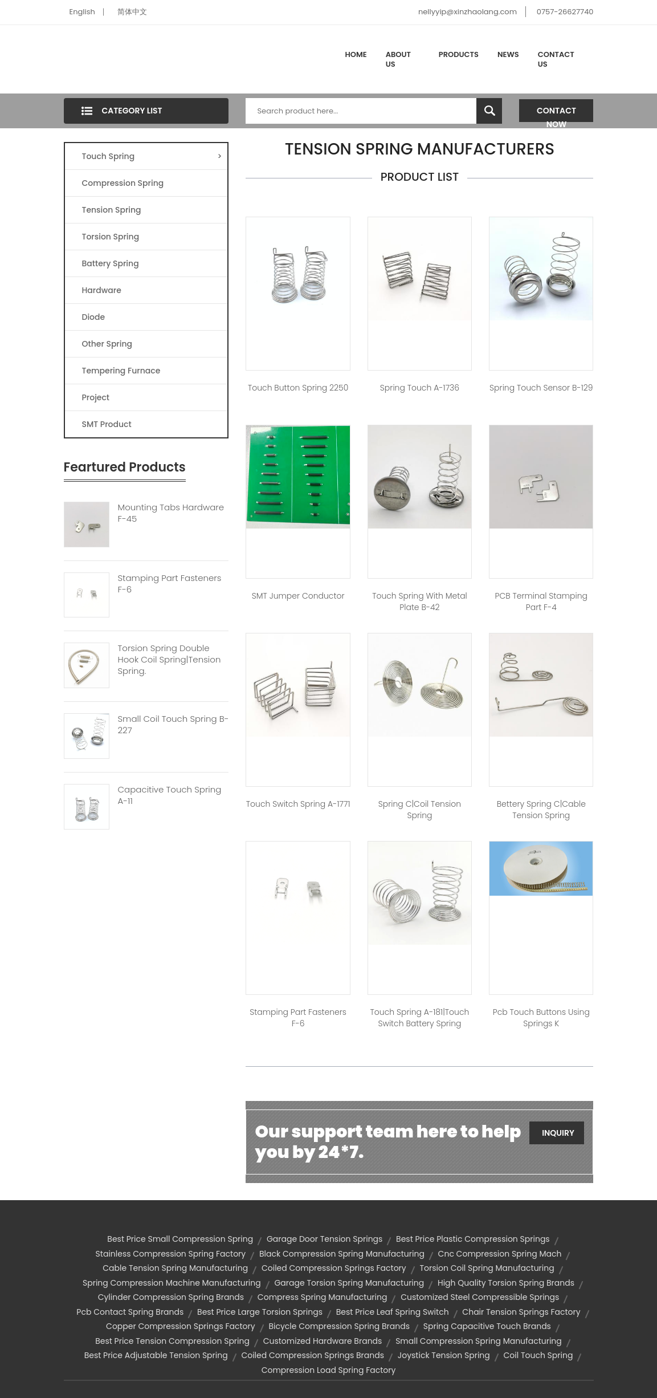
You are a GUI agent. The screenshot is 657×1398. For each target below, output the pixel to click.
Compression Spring (123, 183)
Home (356, 54)
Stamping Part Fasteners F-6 (170, 583)
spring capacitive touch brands (487, 1326)
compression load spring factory (329, 1370)
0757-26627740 (565, 11)
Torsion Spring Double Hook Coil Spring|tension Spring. (169, 660)
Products (459, 54)
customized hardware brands (322, 1341)
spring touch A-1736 (419, 387)
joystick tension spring (444, 1355)
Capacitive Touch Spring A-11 (170, 795)
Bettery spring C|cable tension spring (541, 809)
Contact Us (556, 59)
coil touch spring (538, 1355)
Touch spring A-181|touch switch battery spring (420, 1017)
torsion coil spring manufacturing (486, 1268)
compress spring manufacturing (322, 1297)
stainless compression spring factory (171, 1253)
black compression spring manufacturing (342, 1253)
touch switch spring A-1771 (298, 804)
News (508, 54)
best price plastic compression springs (473, 1239)
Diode (93, 317)
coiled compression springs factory (334, 1268)
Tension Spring (111, 210)
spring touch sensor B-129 (541, 387)
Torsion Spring (111, 236)
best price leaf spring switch (392, 1312)
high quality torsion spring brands (506, 1283)
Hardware (101, 290)
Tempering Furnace (121, 370)
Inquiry (558, 1133)
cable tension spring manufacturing (175, 1268)
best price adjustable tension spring (156, 1355)
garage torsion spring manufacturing (349, 1283)
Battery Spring (110, 263)
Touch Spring (152, 156)
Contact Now (556, 113)
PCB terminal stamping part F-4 (541, 601)
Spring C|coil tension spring (419, 809)
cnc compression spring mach (500, 1253)
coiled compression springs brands (312, 1355)
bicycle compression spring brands (339, 1326)
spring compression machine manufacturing (172, 1283)
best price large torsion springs (260, 1312)
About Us (398, 59)
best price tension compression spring (172, 1341)
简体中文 (132, 11)
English (82, 11)
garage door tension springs (324, 1239)
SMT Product (107, 424)
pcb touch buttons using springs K (541, 1017)
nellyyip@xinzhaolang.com (467, 11)
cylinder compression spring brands (171, 1297)
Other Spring (107, 344)
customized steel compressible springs (480, 1297)
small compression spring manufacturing (478, 1341)
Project (96, 397)
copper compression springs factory (180, 1326)
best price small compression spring (180, 1239)
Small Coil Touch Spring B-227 (173, 724)
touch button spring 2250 (298, 387)
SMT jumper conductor (298, 596)
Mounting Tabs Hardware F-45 (171, 513)
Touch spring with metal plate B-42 (419, 601)
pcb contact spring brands (129, 1312)
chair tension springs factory (521, 1312)
